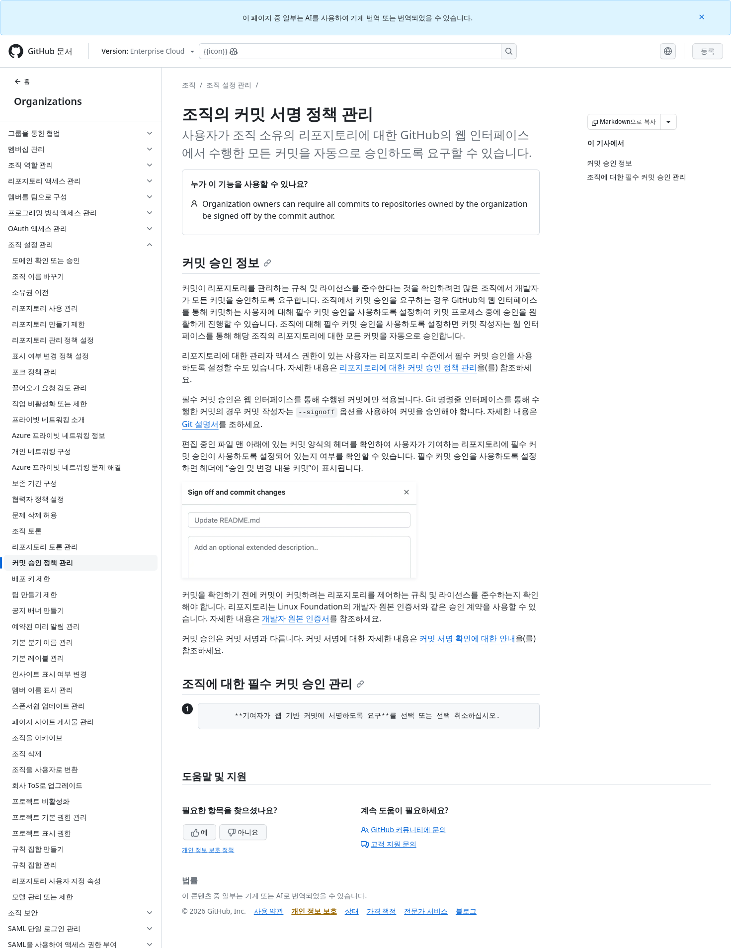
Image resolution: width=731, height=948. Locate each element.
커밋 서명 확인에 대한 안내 (467, 638)
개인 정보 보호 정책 (208, 850)
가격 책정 (382, 911)
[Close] (703, 16)
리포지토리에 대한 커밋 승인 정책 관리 (408, 367)
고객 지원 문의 (388, 844)
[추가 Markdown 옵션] (668, 122)
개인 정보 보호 (313, 911)
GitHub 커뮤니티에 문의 (403, 829)
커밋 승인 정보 (226, 262)
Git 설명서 (200, 424)
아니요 (243, 832)
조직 (189, 84)
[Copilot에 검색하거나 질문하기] (358, 51)
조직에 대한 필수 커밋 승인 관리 (273, 683)
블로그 (466, 911)
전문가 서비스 (426, 911)
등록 (708, 51)
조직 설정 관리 (228, 84)
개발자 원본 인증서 (295, 618)
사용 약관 (269, 911)
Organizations (48, 101)
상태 (352, 911)
